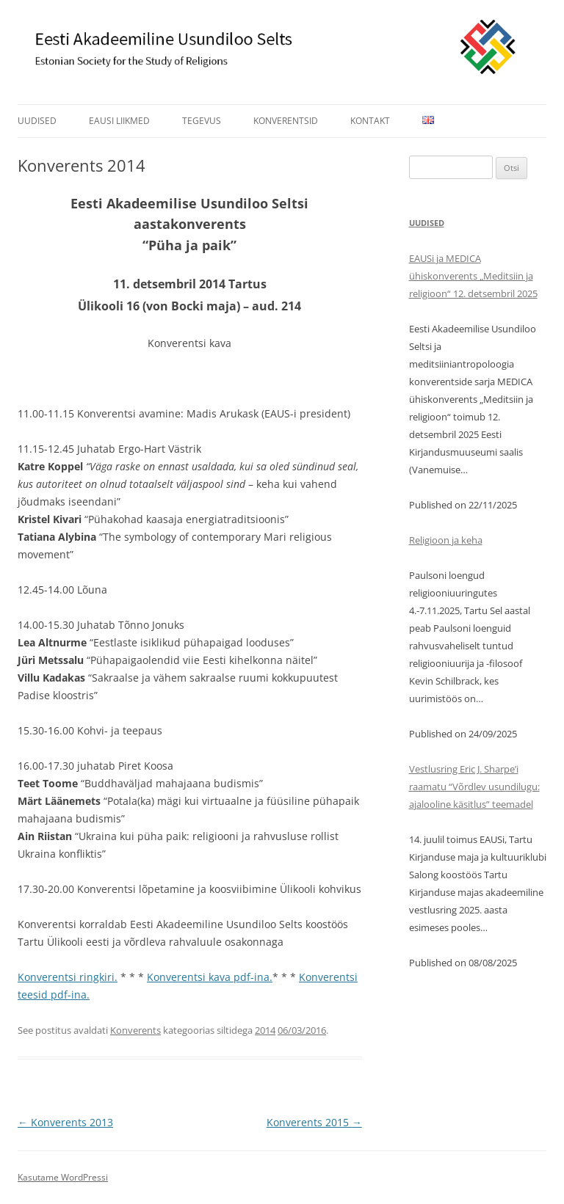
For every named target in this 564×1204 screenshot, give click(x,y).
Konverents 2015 (314, 1122)
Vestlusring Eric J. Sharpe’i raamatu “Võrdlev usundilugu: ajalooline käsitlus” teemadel (474, 786)
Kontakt (370, 120)
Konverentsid (285, 120)
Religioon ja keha (445, 540)
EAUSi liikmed (119, 120)
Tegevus (201, 120)
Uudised (37, 120)
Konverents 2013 (65, 1122)
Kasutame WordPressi (63, 1177)
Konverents (135, 1030)
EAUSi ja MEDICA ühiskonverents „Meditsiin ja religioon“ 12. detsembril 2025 (473, 276)
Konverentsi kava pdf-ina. (209, 977)
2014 (265, 1030)
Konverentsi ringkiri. (68, 977)
